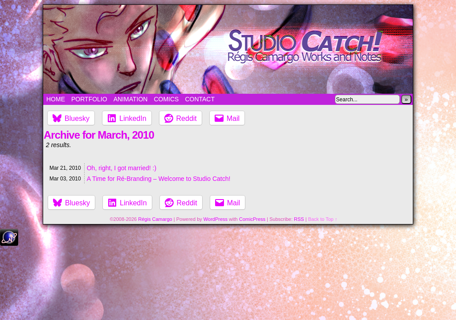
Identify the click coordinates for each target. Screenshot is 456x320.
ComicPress (252, 219)
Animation (131, 99)
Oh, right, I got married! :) (121, 168)
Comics (166, 99)
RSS (299, 219)
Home (55, 99)
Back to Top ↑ (323, 219)
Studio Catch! (228, 49)
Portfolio (89, 99)
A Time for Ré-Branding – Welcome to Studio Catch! (159, 178)
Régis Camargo (155, 219)
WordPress (216, 219)
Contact (200, 99)
